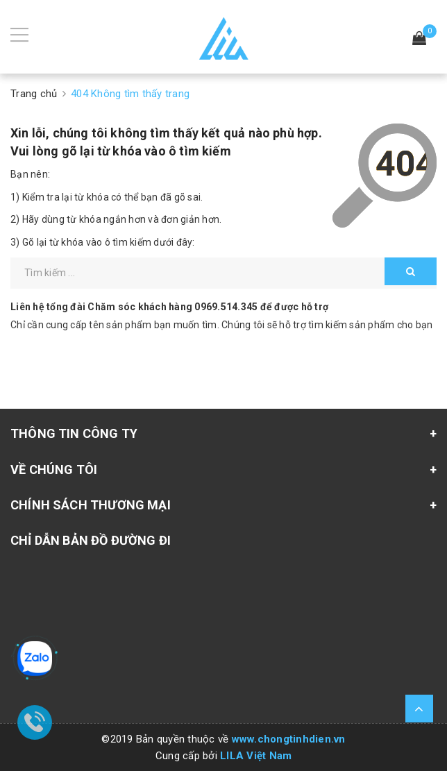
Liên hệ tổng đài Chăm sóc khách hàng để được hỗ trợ (169, 306)
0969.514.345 (226, 306)
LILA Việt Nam (256, 755)
